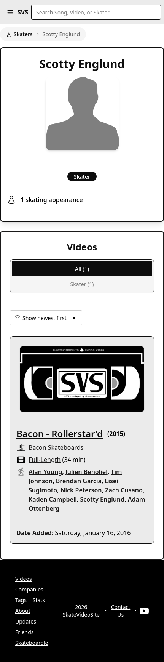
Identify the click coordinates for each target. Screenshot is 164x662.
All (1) (82, 268)
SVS (23, 12)
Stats (39, 600)
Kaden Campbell (53, 499)
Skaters (19, 34)
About (22, 610)
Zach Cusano (124, 490)
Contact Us (121, 610)
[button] (10, 12)
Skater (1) (82, 284)
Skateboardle (31, 642)
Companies (29, 589)
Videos (23, 578)
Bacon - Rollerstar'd (59, 433)
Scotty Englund (102, 499)
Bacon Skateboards (56, 447)
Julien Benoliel (86, 472)
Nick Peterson (81, 490)
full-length (45, 459)
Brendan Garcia (79, 481)
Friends (24, 632)
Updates (25, 621)
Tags (21, 600)
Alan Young (45, 472)
